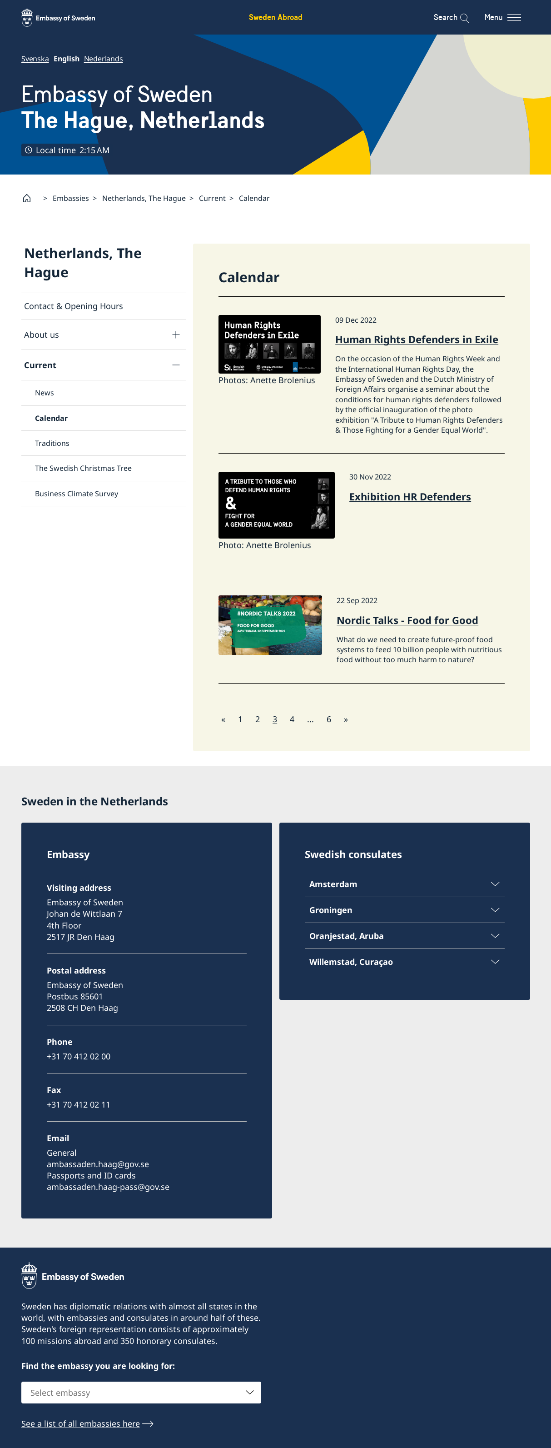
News (44, 393)
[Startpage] (30, 198)
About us (41, 334)
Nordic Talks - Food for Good (407, 620)
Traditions (52, 443)
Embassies (71, 198)
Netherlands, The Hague (144, 198)
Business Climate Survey (76, 494)
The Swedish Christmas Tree (83, 469)
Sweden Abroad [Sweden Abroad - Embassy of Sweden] (276, 17)
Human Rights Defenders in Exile (416, 339)
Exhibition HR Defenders (410, 496)
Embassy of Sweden (143, 107)
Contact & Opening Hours (73, 305)
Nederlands (103, 59)
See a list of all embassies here (80, 1423)
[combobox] (141, 1392)
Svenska (35, 59)
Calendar (51, 418)
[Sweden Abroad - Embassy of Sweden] (66, 17)
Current (212, 198)
